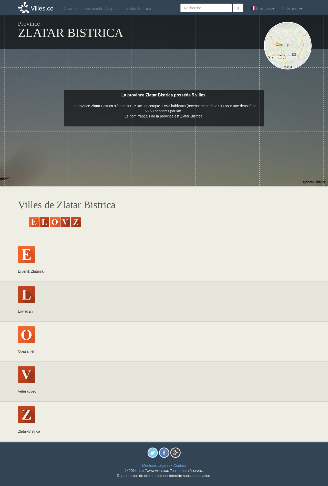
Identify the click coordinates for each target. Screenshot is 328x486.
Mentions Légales (156, 465)
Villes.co (42, 8)
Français (262, 8)
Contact (179, 465)
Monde (292, 8)
